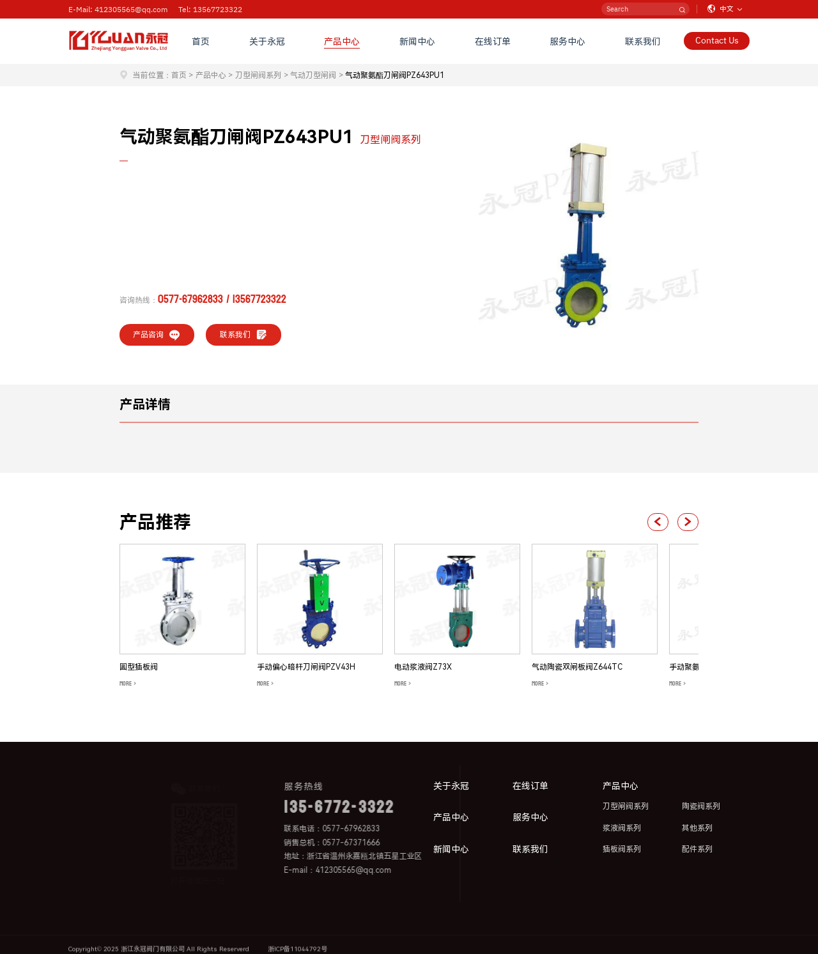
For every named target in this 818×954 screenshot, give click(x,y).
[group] (182, 616)
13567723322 (259, 299)
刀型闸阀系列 (258, 75)
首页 (201, 41)
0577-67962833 (190, 299)
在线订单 (493, 41)
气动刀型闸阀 (313, 75)
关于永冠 (267, 41)
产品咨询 (157, 334)
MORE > (128, 683)
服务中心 (567, 41)
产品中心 (342, 41)
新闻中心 (417, 41)
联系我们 (643, 41)
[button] (657, 522)
